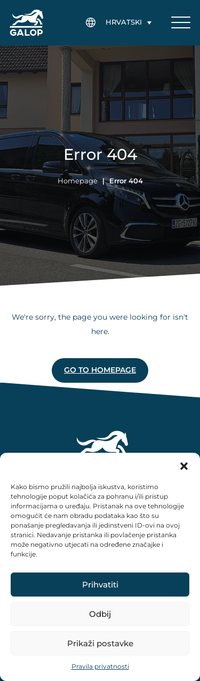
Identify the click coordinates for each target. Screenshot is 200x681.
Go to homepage (100, 370)
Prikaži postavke (100, 643)
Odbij (100, 614)
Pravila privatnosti (100, 666)
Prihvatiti (100, 584)
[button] (184, 466)
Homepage (78, 181)
